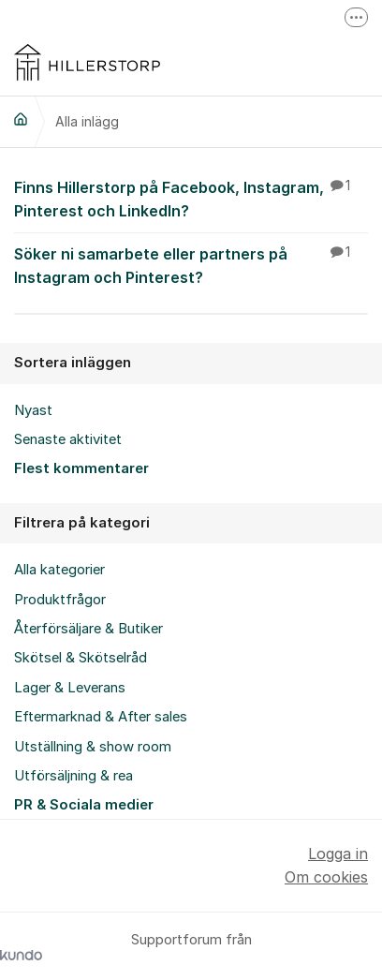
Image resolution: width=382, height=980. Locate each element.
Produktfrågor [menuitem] (60, 599)
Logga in (338, 853)
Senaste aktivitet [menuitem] (68, 439)
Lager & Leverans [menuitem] (69, 687)
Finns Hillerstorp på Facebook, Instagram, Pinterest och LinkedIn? (191, 198)
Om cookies (326, 877)
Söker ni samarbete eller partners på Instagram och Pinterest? (191, 265)
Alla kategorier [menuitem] (59, 569)
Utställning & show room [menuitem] (92, 746)
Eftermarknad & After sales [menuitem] (100, 716)
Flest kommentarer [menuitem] (81, 468)
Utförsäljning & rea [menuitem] (73, 775)
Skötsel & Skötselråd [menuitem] (80, 657)
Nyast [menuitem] (33, 410)
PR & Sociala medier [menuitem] (84, 804)
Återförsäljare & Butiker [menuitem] (88, 628)
